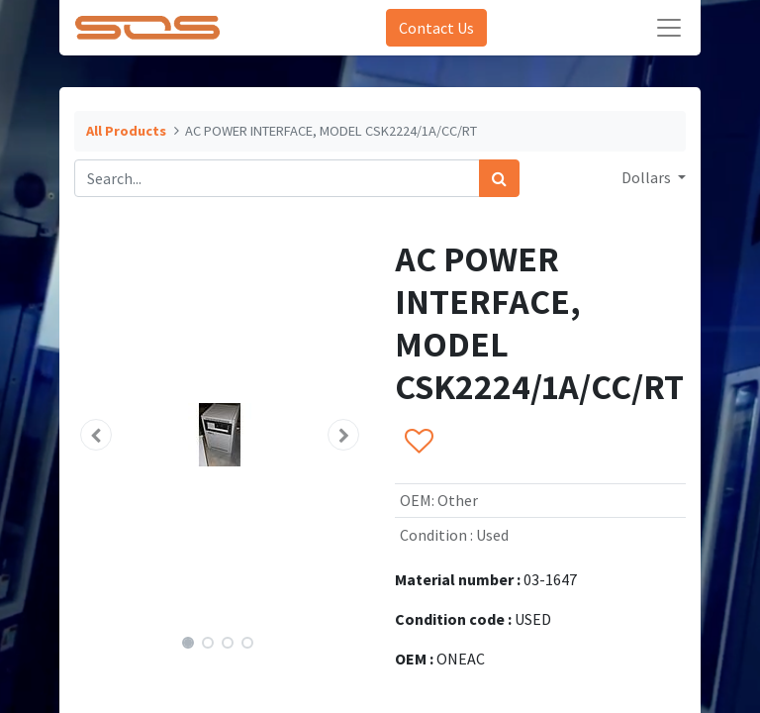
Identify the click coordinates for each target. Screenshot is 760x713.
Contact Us (436, 28)
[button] (96, 434)
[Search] (499, 178)
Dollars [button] (647, 177)
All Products (126, 131)
